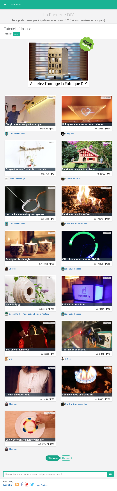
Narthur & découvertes (74, 224)
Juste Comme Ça (15, 179)
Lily (8, 359)
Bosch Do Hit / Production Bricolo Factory (27, 314)
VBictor (66, 359)
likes (16, 34)
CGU (37, 485)
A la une (53, 458)
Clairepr (11, 404)
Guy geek (67, 133)
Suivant (66, 458)
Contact (44, 485)
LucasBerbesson (15, 133)
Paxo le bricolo (70, 179)
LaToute (10, 269)
